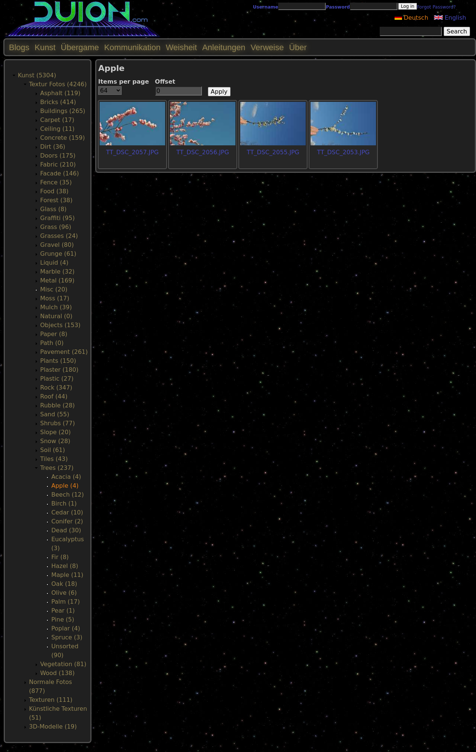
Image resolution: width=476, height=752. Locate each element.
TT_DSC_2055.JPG (273, 152)
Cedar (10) (67, 512)
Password (338, 7)
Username (265, 7)
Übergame (80, 47)
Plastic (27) (57, 378)
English (450, 17)
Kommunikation (132, 47)
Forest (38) (56, 200)
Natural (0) (56, 316)
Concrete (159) (62, 137)
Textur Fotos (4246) (58, 84)
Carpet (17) (57, 119)
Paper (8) (53, 334)
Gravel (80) (57, 244)
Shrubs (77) (57, 423)
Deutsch (411, 17)
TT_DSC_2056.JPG (202, 152)
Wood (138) (57, 673)
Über (298, 47)
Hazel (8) (64, 565)
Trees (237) (57, 467)
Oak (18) (64, 583)
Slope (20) (55, 432)
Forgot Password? (436, 7)
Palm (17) (65, 601)
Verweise (267, 47)
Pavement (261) (64, 351)
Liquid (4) (54, 262)
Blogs (19, 47)
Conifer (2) (67, 521)
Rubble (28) (57, 405)
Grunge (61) (58, 253)
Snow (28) (55, 441)
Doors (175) (57, 155)
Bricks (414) (58, 102)
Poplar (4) (65, 628)
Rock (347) (56, 387)
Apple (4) (64, 485)
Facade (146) (59, 173)
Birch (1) (64, 503)
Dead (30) (66, 530)
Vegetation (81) (63, 664)
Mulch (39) (56, 307)
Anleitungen (223, 47)
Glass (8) (53, 209)
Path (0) (52, 342)
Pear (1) (63, 610)
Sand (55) (54, 414)
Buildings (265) (62, 110)
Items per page (123, 81)
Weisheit (181, 47)
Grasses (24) (59, 235)
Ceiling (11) (57, 128)
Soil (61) (52, 450)
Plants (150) (58, 360)
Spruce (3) (66, 637)
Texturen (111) (51, 699)
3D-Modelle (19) (53, 726)
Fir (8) (60, 557)
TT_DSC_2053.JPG (343, 152)
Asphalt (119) (60, 93)
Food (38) (54, 191)
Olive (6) (64, 592)
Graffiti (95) (57, 218)
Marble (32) (57, 271)
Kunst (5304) (37, 75)
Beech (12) (67, 494)
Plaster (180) (59, 369)
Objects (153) (60, 325)
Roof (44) (54, 396)
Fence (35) (56, 182)
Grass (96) (55, 226)
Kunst (45, 47)
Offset (165, 81)
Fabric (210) (58, 164)
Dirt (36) (52, 146)
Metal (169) (57, 280)
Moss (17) (54, 298)
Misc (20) (53, 289)
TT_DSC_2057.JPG (132, 152)
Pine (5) (62, 619)
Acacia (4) (66, 476)
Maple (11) (67, 574)
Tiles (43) (54, 458)
